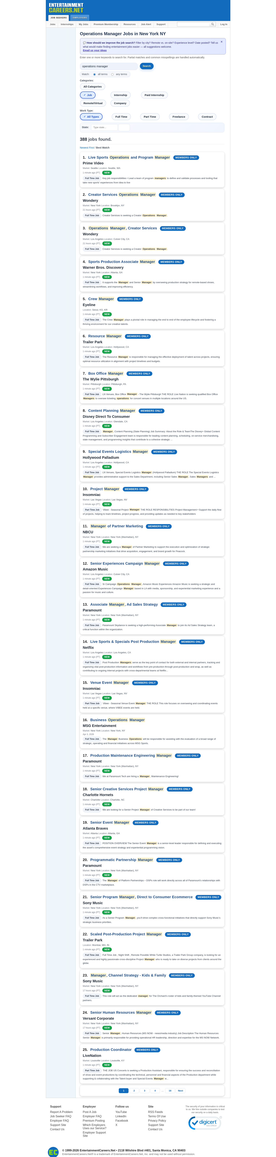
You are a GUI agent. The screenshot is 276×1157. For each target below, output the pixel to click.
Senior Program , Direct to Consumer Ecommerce (141, 897)
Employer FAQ (59, 1120)
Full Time (121, 116)
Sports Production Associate (122, 262)
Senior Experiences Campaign (125, 563)
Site (150, 1106)
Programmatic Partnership (121, 860)
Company (120, 103)
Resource (105, 336)
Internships (67, 24)
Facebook (122, 1120)
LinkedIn (121, 1116)
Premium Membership (106, 24)
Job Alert (146, 24)
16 (170, 1090)
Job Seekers (59, 17)
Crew (101, 299)
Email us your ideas (95, 50)
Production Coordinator (111, 1050)
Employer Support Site (94, 1134)
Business (117, 720)
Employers (81, 17)
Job (89, 95)
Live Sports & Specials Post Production (133, 642)
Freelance (179, 116)
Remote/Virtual (93, 103)
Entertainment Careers (66, 7)
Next (180, 1090)
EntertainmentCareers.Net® (78, 1154)
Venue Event (109, 683)
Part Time (150, 116)
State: (85, 127)
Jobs (52, 24)
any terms (121, 74)
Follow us (122, 1106)
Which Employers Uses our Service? (95, 1126)
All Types (93, 116)
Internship (120, 95)
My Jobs (83, 24)
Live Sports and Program (129, 157)
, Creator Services (122, 228)
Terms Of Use (157, 1116)
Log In (223, 24)
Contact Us (57, 1129)
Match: (86, 74)
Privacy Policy (157, 1120)
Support (161, 24)
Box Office (106, 373)
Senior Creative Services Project (127, 789)
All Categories (93, 86)
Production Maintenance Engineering (131, 755)
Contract (207, 116)
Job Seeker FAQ (60, 1116)
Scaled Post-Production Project (126, 934)
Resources (130, 24)
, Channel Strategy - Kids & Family (128, 975)
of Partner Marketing (116, 526)
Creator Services (122, 195)
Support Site (58, 1125)
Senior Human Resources (121, 1012)
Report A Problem (61, 1112)
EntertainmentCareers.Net (97, 1150)
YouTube (121, 1112)
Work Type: (87, 110)
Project (105, 489)
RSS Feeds (155, 1112)
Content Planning (112, 411)
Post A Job (90, 1112)
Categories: (87, 80)
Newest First (87, 147)
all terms (103, 74)
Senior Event (110, 822)
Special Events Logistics (118, 452)
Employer (89, 1106)
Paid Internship (154, 95)
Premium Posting (94, 1120)
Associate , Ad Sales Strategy (124, 604)
